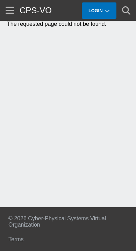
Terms (16, 239)
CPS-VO (36, 10)
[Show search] (126, 10)
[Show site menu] (10, 10)
